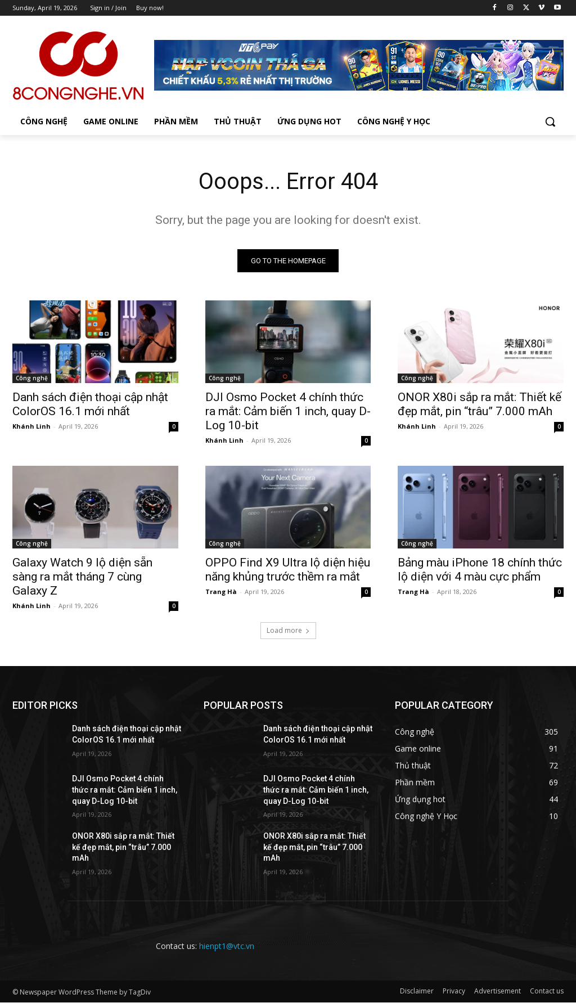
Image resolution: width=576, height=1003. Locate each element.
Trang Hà (221, 592)
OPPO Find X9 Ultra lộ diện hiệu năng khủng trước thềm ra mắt (287, 570)
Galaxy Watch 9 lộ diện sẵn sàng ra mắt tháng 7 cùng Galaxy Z (82, 577)
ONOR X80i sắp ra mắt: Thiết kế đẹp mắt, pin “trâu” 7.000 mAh (479, 404)
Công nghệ (32, 378)
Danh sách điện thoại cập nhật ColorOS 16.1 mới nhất (90, 404)
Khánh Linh (31, 426)
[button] (550, 121)
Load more (288, 631)
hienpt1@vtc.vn (226, 946)
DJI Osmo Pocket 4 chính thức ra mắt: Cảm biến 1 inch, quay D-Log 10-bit (288, 411)
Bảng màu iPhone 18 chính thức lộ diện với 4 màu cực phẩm (480, 570)
